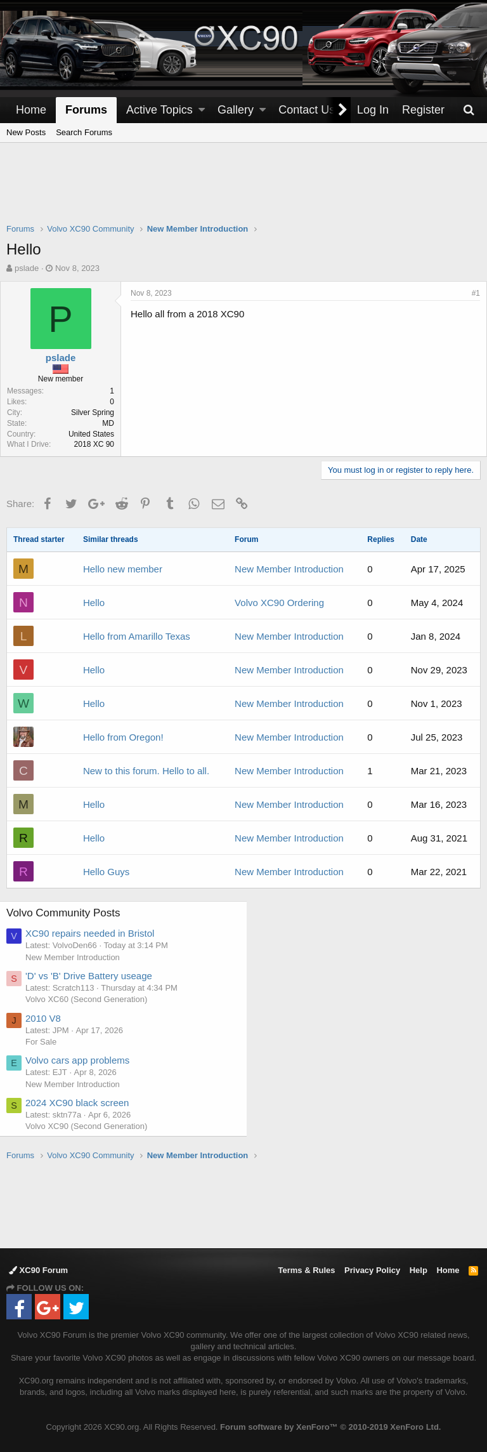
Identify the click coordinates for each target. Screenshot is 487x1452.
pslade (27, 268)
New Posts (26, 132)
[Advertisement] (243, 191)
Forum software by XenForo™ (330, 1427)
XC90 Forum (38, 1270)
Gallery (236, 109)
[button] (201, 110)
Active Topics (159, 109)
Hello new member (122, 569)
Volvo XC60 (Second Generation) (93, 999)
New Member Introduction (289, 569)
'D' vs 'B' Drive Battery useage (95, 975)
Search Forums (84, 132)
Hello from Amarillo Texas (136, 636)
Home (31, 109)
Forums (86, 109)
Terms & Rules (306, 1270)
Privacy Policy (372, 1270)
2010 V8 (50, 1018)
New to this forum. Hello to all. (146, 770)
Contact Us (306, 109)
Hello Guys (106, 871)
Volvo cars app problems (84, 1060)
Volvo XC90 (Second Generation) (93, 1126)
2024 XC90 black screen (84, 1102)
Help (418, 1270)
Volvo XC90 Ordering (279, 602)
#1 (469, 293)
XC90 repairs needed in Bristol (96, 933)
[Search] (469, 110)
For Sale (47, 1041)
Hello (94, 602)
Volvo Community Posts (70, 913)
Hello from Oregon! (123, 737)
